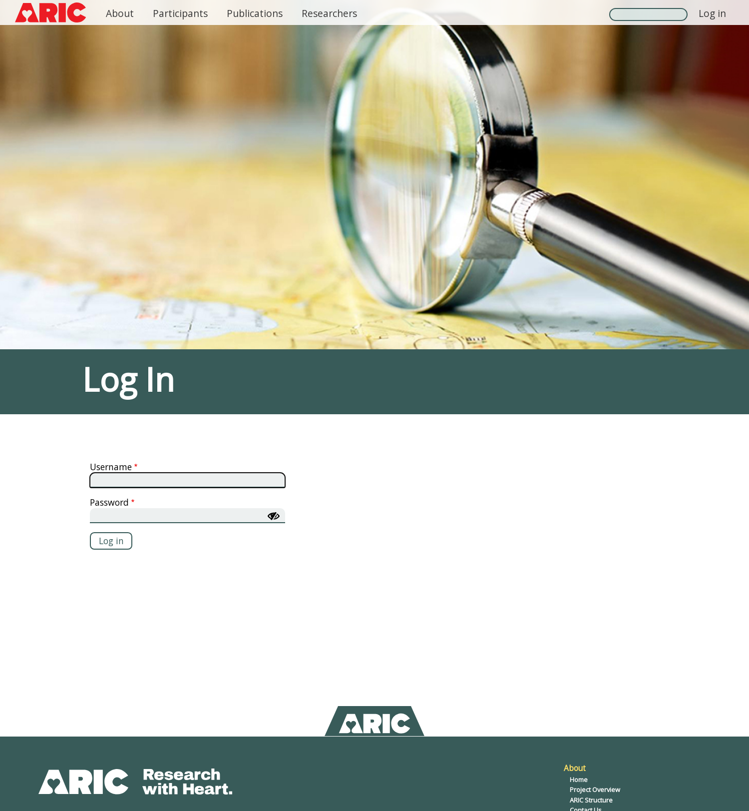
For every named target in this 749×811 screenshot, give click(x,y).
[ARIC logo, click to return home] (50, 12)
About (120, 13)
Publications (255, 13)
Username (111, 467)
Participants (180, 13)
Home (579, 779)
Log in (712, 13)
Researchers (329, 13)
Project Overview (595, 789)
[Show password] (274, 516)
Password (109, 502)
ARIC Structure (591, 800)
